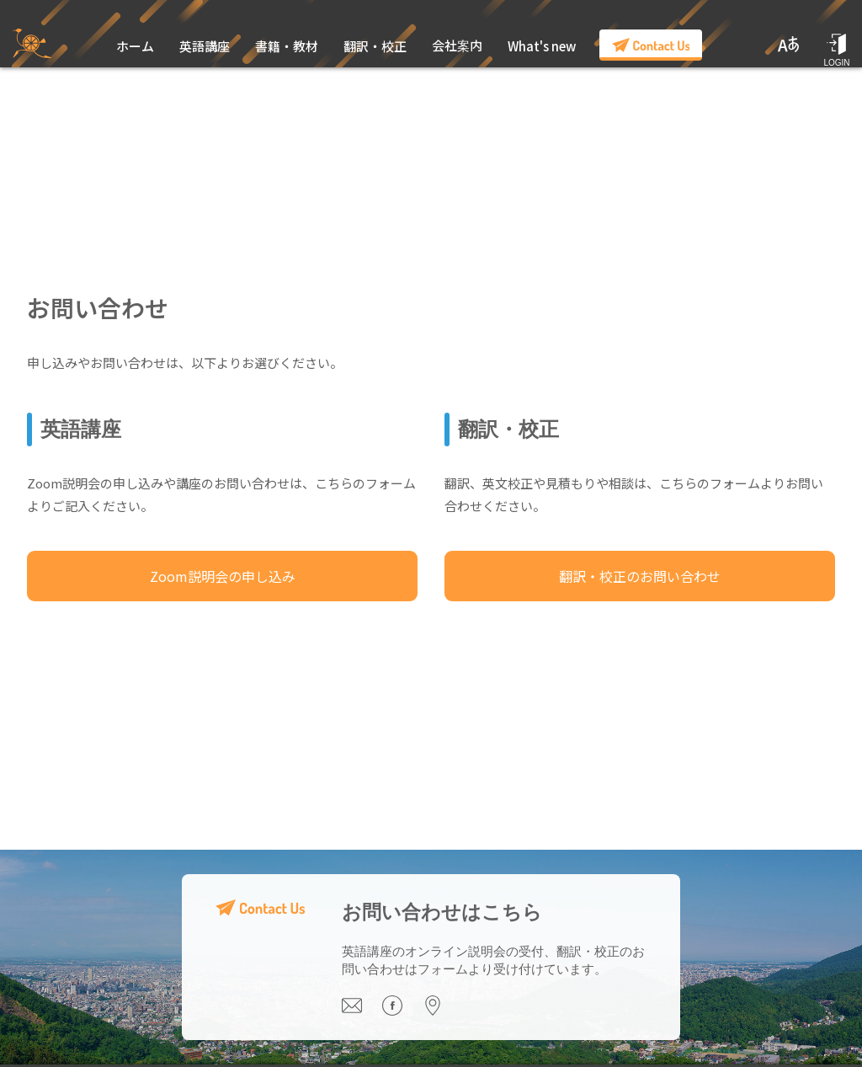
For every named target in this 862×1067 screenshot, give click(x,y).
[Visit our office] (441, 1011)
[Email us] (362, 1011)
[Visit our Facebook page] (402, 1011)
